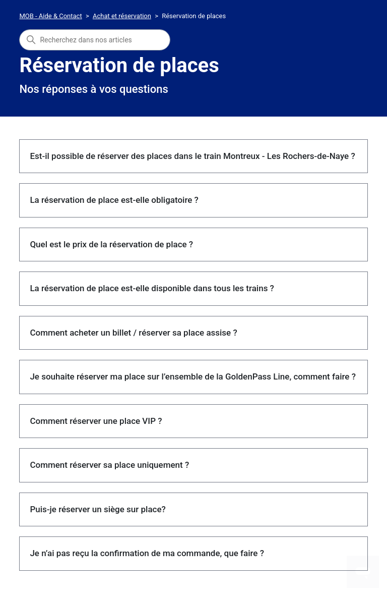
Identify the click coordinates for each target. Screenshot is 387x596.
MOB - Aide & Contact (50, 16)
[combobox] (95, 40)
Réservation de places (194, 16)
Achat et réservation (122, 16)
